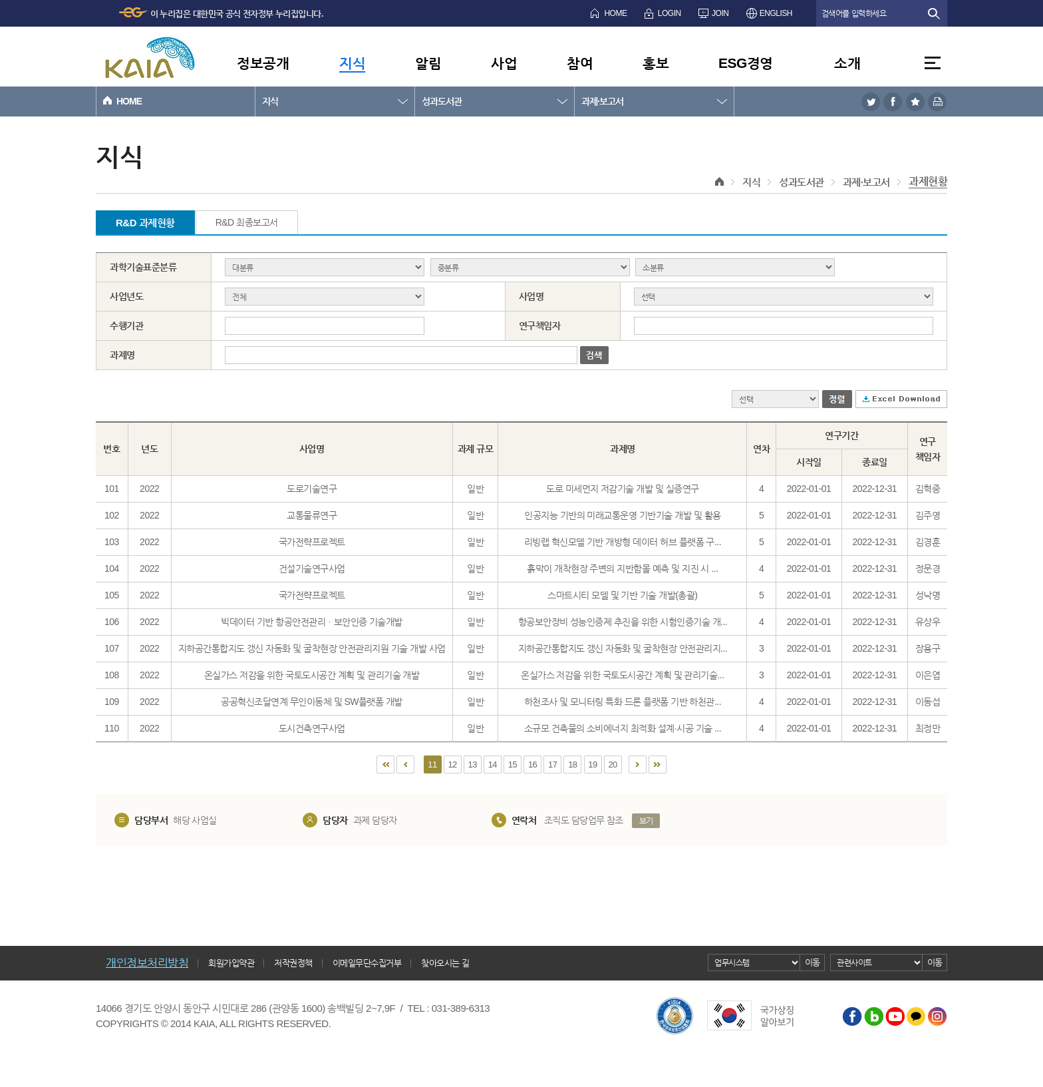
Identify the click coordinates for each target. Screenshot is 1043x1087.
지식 (352, 63)
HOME (615, 13)
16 (532, 764)
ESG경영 (745, 63)
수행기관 (126, 325)
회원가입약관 (231, 963)
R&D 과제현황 (145, 222)
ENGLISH (776, 13)
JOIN (720, 13)
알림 (428, 63)
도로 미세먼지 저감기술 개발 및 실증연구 (622, 488)
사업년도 (126, 296)
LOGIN (669, 13)
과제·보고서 (602, 101)
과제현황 (928, 181)
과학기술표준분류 (143, 267)
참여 (580, 63)
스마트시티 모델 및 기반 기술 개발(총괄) (622, 595)
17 (552, 764)
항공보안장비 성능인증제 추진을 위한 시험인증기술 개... (623, 621)
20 (612, 764)
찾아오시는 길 (445, 963)
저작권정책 (293, 963)
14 (492, 764)
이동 (812, 962)
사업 (504, 63)
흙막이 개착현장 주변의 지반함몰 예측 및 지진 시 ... (622, 568)
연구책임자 (540, 325)
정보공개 (263, 63)
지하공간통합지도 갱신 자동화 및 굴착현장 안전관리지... (623, 648)
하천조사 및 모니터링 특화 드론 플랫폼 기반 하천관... (622, 701)
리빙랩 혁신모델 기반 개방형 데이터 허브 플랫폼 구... (622, 542)
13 (472, 764)
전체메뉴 (933, 63)
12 (452, 764)
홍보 (656, 63)
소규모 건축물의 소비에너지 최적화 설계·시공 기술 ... (622, 728)
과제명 (122, 354)
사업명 (531, 296)
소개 (847, 63)
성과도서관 (442, 101)
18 (572, 764)
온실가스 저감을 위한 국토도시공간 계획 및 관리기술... (622, 675)
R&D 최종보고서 (247, 222)
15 (512, 764)
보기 (646, 820)
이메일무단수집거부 (367, 963)
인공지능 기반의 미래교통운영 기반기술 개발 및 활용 (622, 515)
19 (592, 764)
